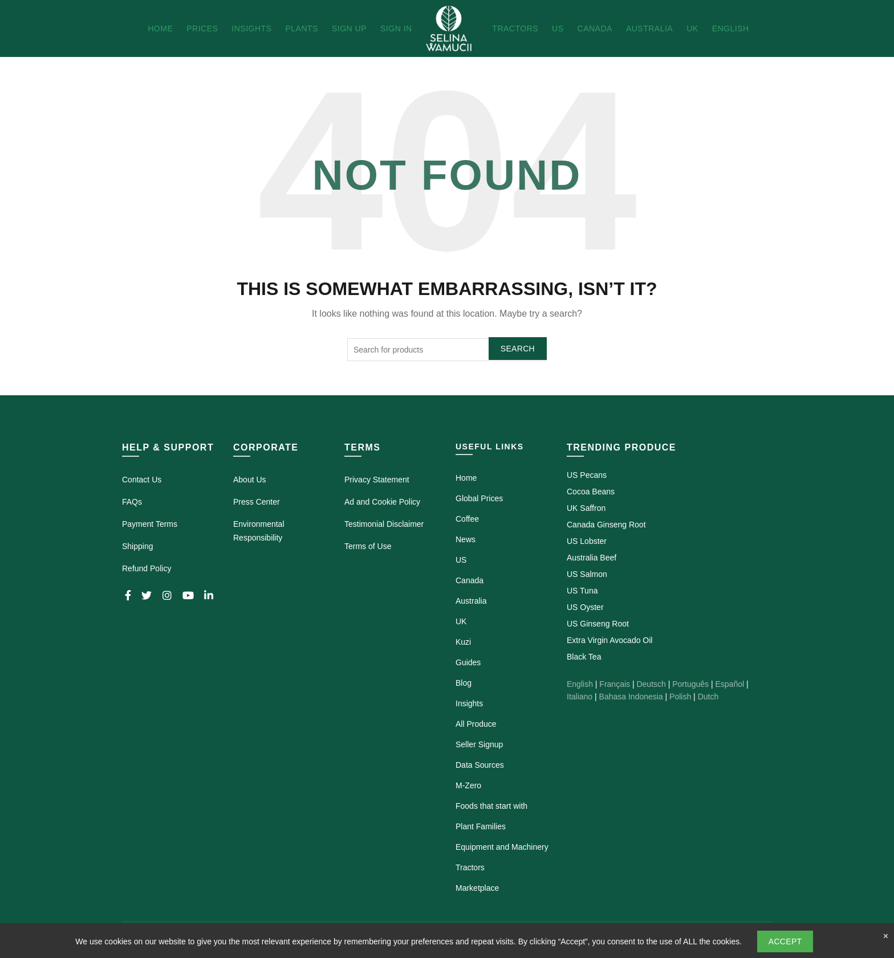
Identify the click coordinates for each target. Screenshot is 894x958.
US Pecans (587, 475)
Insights (251, 28)
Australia (649, 28)
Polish (680, 696)
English (730, 28)
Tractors (515, 28)
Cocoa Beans (591, 491)
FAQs (132, 501)
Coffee (467, 518)
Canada (595, 28)
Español (729, 684)
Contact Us (141, 479)
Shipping (137, 546)
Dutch (708, 696)
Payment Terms (149, 524)
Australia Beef (591, 557)
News (466, 539)
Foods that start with (491, 805)
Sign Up (349, 28)
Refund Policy (146, 568)
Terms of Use (367, 546)
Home (160, 28)
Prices (202, 28)
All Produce (476, 723)
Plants (301, 28)
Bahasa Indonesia (631, 696)
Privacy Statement (376, 479)
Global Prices (479, 498)
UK (692, 28)
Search (518, 348)
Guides (468, 662)
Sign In (396, 28)
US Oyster (585, 607)
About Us (249, 479)
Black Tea (584, 656)
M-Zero (468, 785)
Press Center (256, 501)
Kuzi (463, 641)
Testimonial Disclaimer (384, 524)
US (557, 28)
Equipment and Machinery (502, 846)
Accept (785, 941)
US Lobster (587, 541)
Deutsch (650, 684)
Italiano (579, 696)
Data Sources (480, 764)
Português (690, 684)
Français (614, 684)
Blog (464, 682)
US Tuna (582, 590)
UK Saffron (586, 508)
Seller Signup (479, 744)
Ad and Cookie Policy (382, 501)
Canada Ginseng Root (606, 524)
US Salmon (587, 574)
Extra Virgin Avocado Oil (609, 640)
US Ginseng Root (598, 623)
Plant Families (481, 826)
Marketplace (477, 888)
